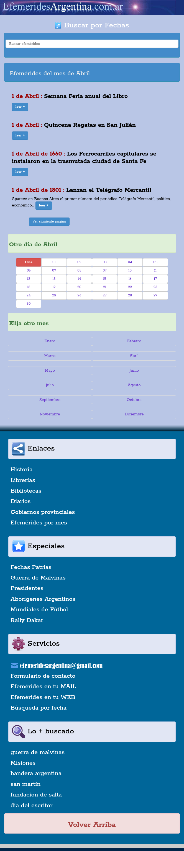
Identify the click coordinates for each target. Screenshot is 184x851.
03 (105, 262)
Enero (49, 341)
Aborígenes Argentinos (43, 599)
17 (155, 279)
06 (28, 270)
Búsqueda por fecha (39, 708)
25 (54, 295)
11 (155, 270)
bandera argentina (36, 773)
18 (28, 287)
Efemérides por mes (39, 523)
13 (53, 279)
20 (79, 287)
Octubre (134, 399)
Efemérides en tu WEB (43, 697)
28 (130, 295)
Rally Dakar (27, 620)
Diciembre (134, 414)
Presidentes (27, 588)
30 (28, 304)
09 (105, 270)
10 (130, 270)
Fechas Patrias (31, 567)
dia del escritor (31, 805)
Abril (134, 355)
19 (53, 287)
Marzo (49, 355)
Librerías (23, 480)
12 (28, 279)
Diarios (20, 501)
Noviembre (50, 414)
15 (104, 279)
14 (79, 279)
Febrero (134, 341)
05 (155, 262)
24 (28, 295)
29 (155, 295)
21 (104, 287)
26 (79, 295)
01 (54, 262)
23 (155, 287)
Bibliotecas (26, 491)
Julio (50, 385)
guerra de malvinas (38, 752)
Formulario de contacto (43, 676)
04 (130, 262)
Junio (134, 370)
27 (104, 295)
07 (54, 270)
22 (130, 287)
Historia (22, 470)
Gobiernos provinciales (43, 512)
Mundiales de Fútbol (39, 610)
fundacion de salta (36, 795)
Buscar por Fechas (92, 25)
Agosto (134, 385)
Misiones (23, 763)
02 (79, 262)
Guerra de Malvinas (38, 578)
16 (130, 279)
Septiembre (49, 399)
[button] (20, 107)
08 (79, 270)
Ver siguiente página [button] (49, 221)
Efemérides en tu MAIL (43, 686)
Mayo (50, 370)
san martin (26, 784)
